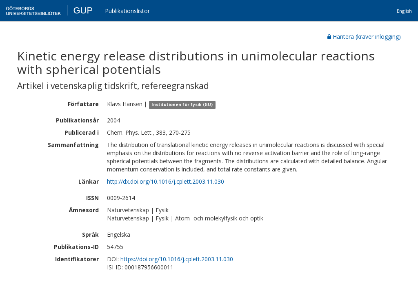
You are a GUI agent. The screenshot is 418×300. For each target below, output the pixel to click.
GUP (83, 10)
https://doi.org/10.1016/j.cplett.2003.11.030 (176, 259)
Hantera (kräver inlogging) (364, 36)
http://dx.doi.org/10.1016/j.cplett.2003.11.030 (165, 181)
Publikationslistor (127, 11)
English (404, 11)
